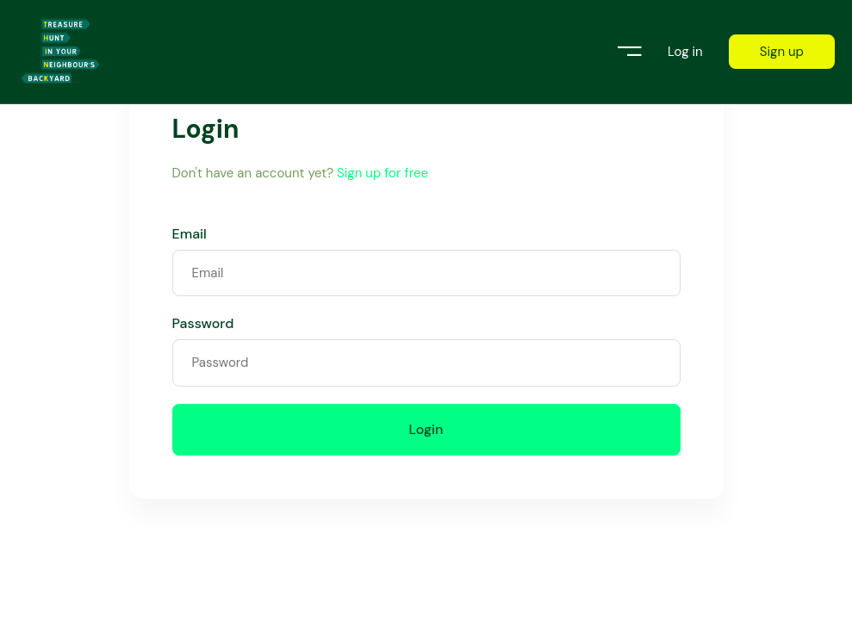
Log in (685, 52)
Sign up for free (382, 173)
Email (189, 234)
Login (426, 429)
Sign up (782, 51)
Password (203, 324)
